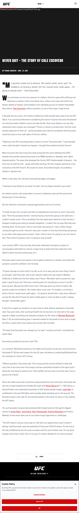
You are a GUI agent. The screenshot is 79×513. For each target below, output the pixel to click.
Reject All (39, 501)
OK (39, 508)
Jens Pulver (26, 412)
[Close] (75, 484)
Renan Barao (51, 386)
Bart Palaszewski (39, 412)
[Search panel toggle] (75, 3)
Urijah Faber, (15, 412)
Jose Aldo (67, 389)
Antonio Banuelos (55, 412)
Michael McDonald (66, 316)
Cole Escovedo (19, 108)
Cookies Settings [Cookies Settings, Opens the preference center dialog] (39, 495)
